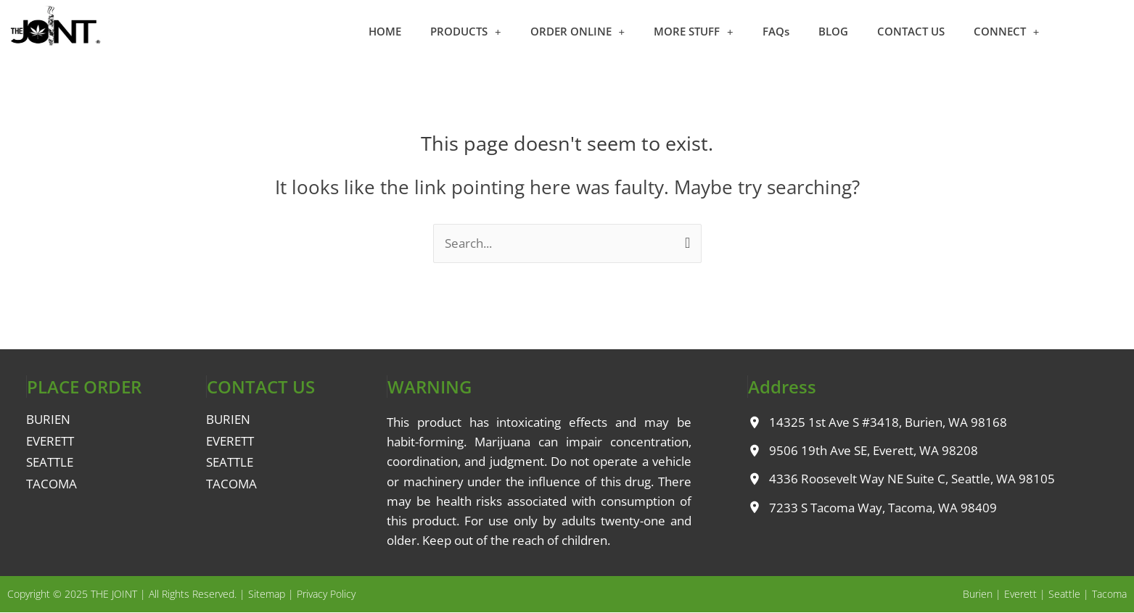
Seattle (1064, 594)
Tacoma (1109, 594)
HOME (385, 31)
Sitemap (266, 594)
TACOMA (51, 483)
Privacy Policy (326, 594)
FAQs (776, 31)
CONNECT (1007, 31)
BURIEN (48, 419)
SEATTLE (49, 462)
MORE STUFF (694, 31)
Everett (1020, 594)
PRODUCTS (465, 31)
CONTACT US (911, 31)
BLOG (833, 31)
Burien (978, 594)
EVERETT (50, 441)
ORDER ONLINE (577, 31)
